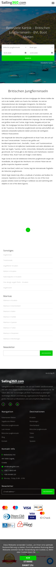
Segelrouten (7, 288)
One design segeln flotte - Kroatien (15, 282)
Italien (32, 437)
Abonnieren (46, 353)
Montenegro (34, 421)
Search (28, 58)
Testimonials (7, 260)
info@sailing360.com (11, 466)
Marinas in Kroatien (10, 300)
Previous (4, 94)
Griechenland (34, 425)
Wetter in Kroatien (9, 271)
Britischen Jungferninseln (10, 425)
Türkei (32, 433)
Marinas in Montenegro (11, 339)
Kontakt (4, 441)
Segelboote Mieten (8, 421)
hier (37, 552)
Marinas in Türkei (9, 328)
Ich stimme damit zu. (28, 558)
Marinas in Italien (9, 311)
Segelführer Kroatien (10, 266)
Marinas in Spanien (10, 322)
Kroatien (33, 417)
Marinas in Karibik (9, 317)
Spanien (32, 441)
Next (51, 94)
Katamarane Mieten (9, 417)
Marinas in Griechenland (11, 306)
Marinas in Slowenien (10, 333)
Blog (3, 437)
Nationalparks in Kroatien (12, 277)
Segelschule (7, 255)
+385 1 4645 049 (10, 470)
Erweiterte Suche (47, 63)
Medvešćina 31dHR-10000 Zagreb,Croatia (8, 459)
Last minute (6, 429)
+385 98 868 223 (10, 474)
